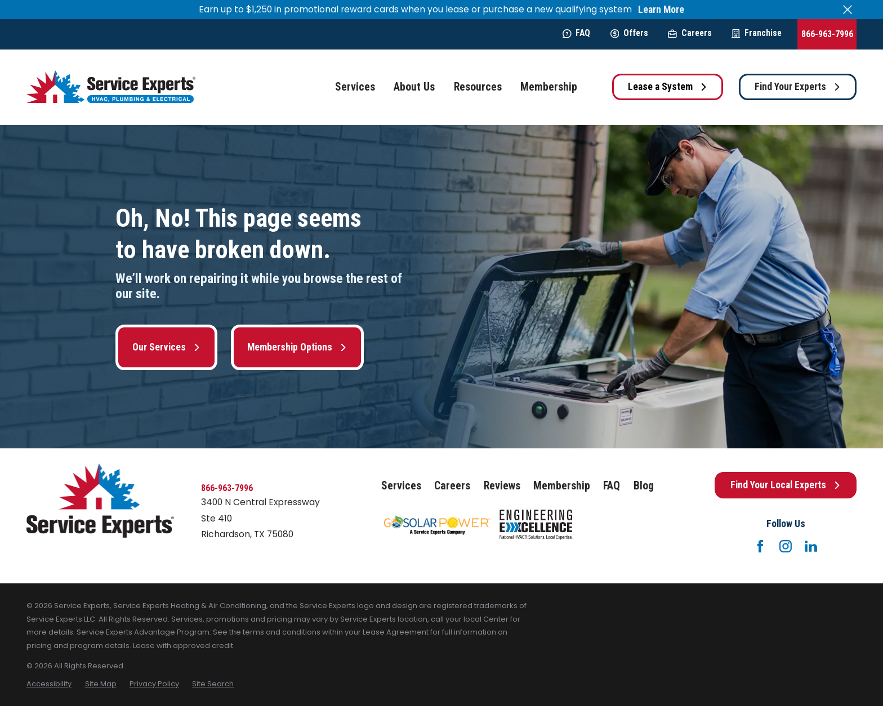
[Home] (110, 87)
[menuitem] (49, 683)
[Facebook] (760, 546)
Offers (629, 33)
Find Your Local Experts (785, 485)
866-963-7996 (827, 34)
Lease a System (667, 86)
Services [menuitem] (355, 86)
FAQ (576, 33)
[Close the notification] (847, 9)
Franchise (757, 33)
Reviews (502, 485)
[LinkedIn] (811, 546)
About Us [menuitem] (414, 86)
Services (401, 485)
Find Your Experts (798, 86)
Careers (689, 33)
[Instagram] (785, 546)
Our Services (166, 347)
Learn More (661, 10)
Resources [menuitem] (478, 86)
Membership (561, 485)
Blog (644, 485)
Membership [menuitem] (548, 86)
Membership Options (297, 347)
